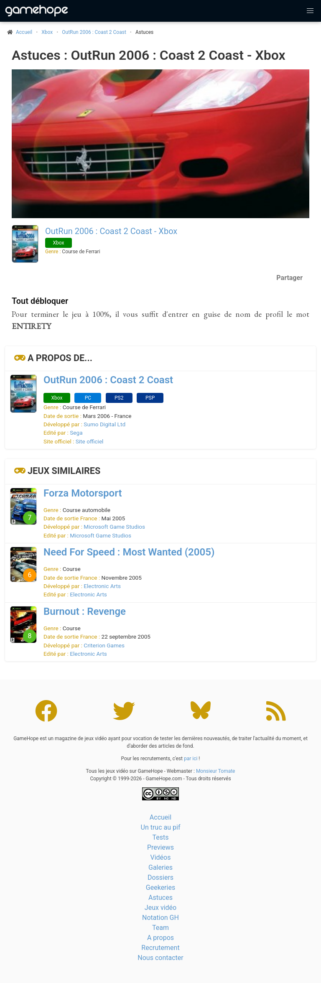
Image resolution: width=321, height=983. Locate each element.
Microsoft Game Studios (114, 526)
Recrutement (160, 948)
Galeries (160, 867)
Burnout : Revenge (84, 611)
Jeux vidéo (160, 908)
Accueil (160, 817)
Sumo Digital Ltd (104, 424)
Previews (160, 847)
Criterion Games (104, 645)
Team (160, 928)
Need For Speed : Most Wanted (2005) (128, 552)
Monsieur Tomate (215, 771)
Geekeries (160, 887)
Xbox (47, 32)
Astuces (160, 898)
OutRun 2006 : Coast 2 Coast (94, 32)
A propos (160, 938)
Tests (160, 837)
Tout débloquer (40, 301)
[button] (310, 11)
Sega (76, 432)
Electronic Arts (102, 586)
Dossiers (160, 877)
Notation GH (160, 918)
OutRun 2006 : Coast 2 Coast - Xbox (111, 231)
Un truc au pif (161, 827)
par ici (190, 758)
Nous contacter (160, 958)
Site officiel (90, 441)
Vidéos (160, 857)
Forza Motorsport (82, 493)
